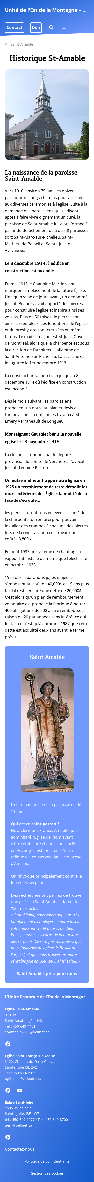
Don (36, 27)
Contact (14, 27)
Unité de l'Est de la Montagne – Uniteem (47, 9)
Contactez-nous (20, 1149)
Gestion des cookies (47, 1173)
